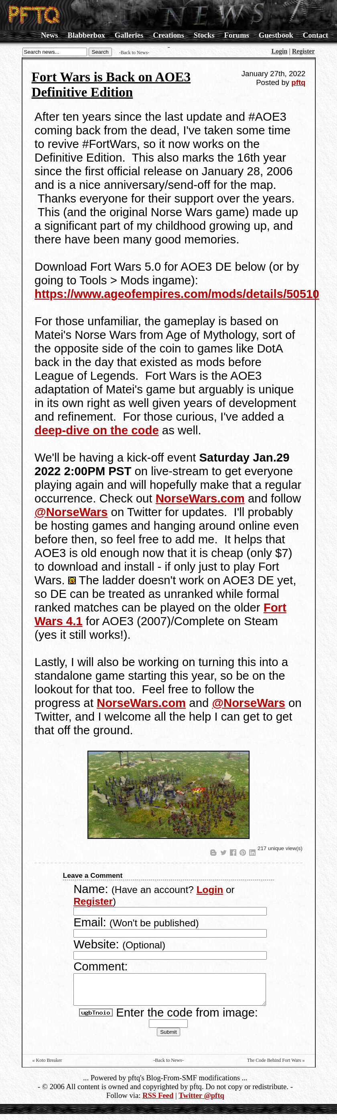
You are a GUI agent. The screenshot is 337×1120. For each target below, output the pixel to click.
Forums (236, 35)
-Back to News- (134, 52)
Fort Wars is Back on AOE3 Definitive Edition (111, 84)
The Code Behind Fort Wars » (276, 1066)
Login (279, 51)
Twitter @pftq (201, 1101)
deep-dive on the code (97, 430)
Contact (315, 35)
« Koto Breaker (47, 1066)
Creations (168, 35)
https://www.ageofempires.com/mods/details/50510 (177, 293)
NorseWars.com (200, 498)
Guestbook (276, 35)
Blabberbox (86, 35)
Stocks (204, 35)
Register (303, 51)
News (49, 35)
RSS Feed (157, 1101)
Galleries (129, 35)
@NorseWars (71, 511)
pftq (298, 82)
